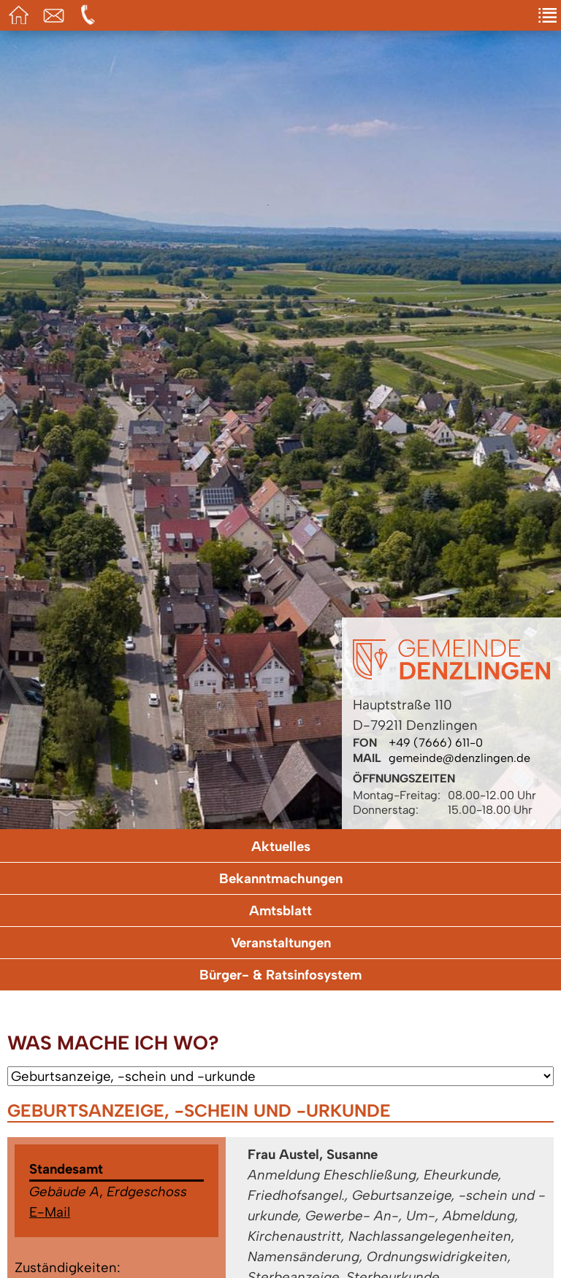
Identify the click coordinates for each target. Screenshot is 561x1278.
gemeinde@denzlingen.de (459, 758)
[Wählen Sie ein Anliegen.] (280, 1076)
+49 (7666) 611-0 (436, 743)
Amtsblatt (280, 910)
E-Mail (49, 1212)
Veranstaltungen (281, 942)
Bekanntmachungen (281, 878)
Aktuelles (280, 846)
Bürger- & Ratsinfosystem (280, 974)
